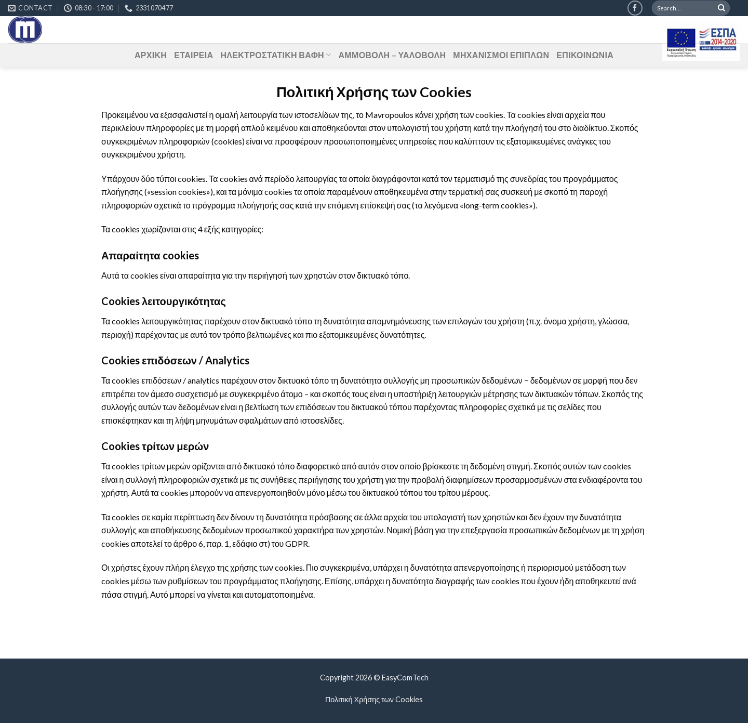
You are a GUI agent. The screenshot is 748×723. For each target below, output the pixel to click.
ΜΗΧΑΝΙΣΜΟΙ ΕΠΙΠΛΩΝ (501, 55)
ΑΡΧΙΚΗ (151, 55)
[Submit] (721, 8)
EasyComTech (405, 677)
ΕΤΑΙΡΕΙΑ (193, 55)
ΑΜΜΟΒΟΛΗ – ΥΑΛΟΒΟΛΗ (392, 55)
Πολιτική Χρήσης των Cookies (374, 699)
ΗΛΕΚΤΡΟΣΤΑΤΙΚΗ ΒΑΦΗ (275, 55)
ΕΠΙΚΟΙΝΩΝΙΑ (584, 55)
